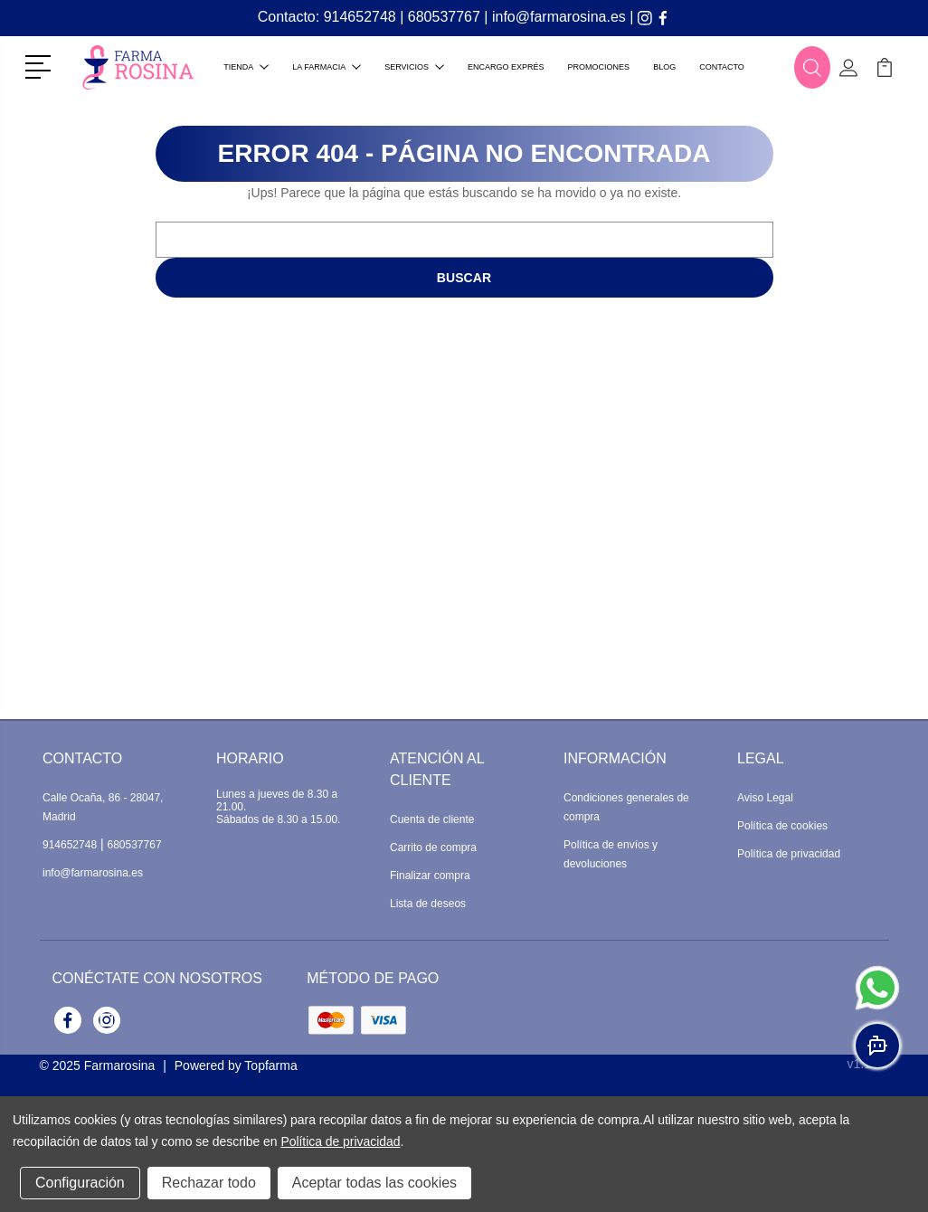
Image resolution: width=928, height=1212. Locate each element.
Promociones (599, 66)
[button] (41, 65)
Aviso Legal (765, 797)
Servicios (414, 66)
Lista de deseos (428, 903)
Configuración (80, 1182)
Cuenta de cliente (432, 819)
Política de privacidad (788, 853)
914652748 (360, 16)
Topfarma (270, 1065)
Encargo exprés (506, 66)
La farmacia (326, 66)
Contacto (721, 66)
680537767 (444, 16)
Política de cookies (782, 825)
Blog (664, 66)
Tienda (246, 66)
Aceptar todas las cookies (374, 1182)
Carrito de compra (433, 847)
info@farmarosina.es (559, 16)
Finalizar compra (430, 875)
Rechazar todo (209, 1182)
